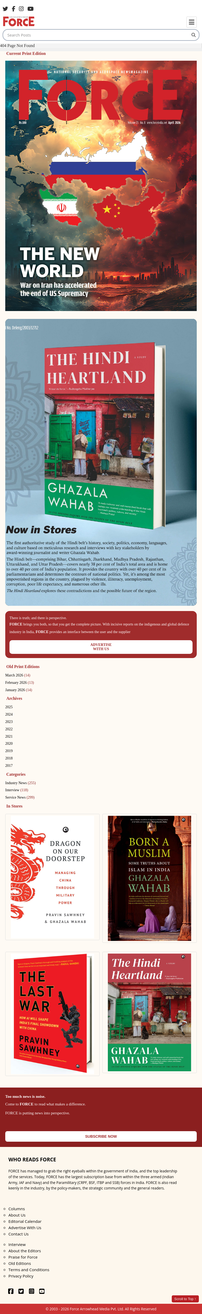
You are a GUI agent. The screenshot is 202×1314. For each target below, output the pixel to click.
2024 (9, 714)
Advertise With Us (24, 1227)
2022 (9, 729)
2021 (9, 736)
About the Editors (24, 1250)
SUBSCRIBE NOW (101, 1136)
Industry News (20, 783)
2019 (9, 751)
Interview (16, 790)
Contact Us (18, 1234)
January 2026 (18, 690)
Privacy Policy (20, 1276)
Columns (16, 1208)
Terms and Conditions (28, 1269)
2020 (9, 744)
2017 (9, 766)
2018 (9, 758)
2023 (9, 722)
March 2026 (17, 675)
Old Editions (19, 1263)
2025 (9, 707)
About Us (17, 1215)
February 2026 (19, 683)
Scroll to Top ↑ (185, 1299)
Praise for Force (23, 1257)
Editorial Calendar (25, 1221)
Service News (19, 797)
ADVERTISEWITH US (101, 647)
